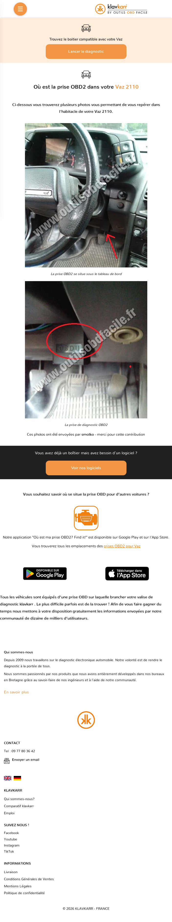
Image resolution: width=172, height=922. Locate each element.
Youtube (10, 839)
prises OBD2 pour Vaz (122, 546)
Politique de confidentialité (24, 893)
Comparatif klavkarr (19, 806)
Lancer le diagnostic (86, 51)
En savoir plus (16, 692)
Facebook (11, 833)
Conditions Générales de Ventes (29, 879)
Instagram (12, 845)
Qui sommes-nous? (19, 799)
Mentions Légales (18, 886)
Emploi (9, 813)
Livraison (11, 872)
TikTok (9, 851)
